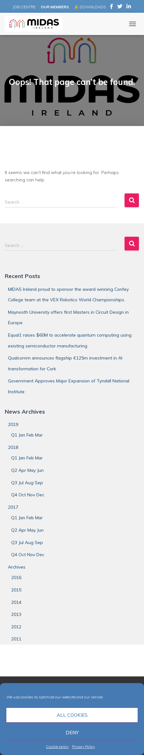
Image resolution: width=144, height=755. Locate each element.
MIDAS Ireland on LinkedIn (128, 7)
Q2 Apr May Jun (27, 470)
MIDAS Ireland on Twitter (119, 7)
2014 (16, 602)
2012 (16, 627)
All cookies (72, 715)
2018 (13, 447)
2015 (16, 590)
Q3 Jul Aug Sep (27, 483)
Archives (16, 567)
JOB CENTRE (24, 6)
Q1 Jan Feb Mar (27, 435)
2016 (16, 577)
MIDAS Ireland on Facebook (111, 7)
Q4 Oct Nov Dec (27, 495)
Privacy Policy (83, 746)
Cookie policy (57, 746)
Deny (72, 733)
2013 (16, 614)
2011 (16, 639)
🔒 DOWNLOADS (90, 6)
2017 (13, 507)
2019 (13, 424)
